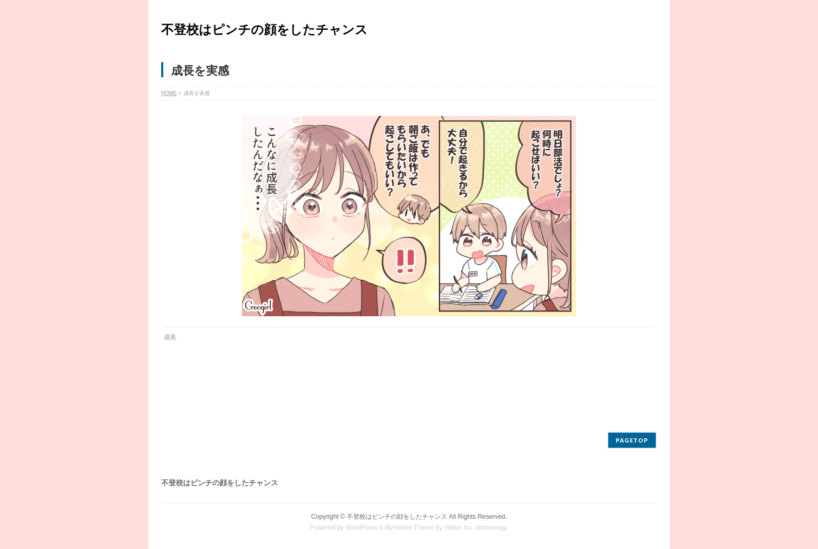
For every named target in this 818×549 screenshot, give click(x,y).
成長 (170, 337)
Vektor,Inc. (459, 527)
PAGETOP (632, 440)
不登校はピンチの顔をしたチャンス (264, 29)
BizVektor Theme (409, 527)
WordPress (361, 527)
